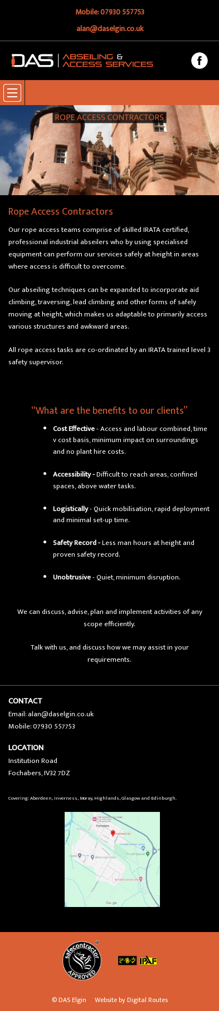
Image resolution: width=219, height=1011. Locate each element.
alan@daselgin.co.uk (109, 28)
